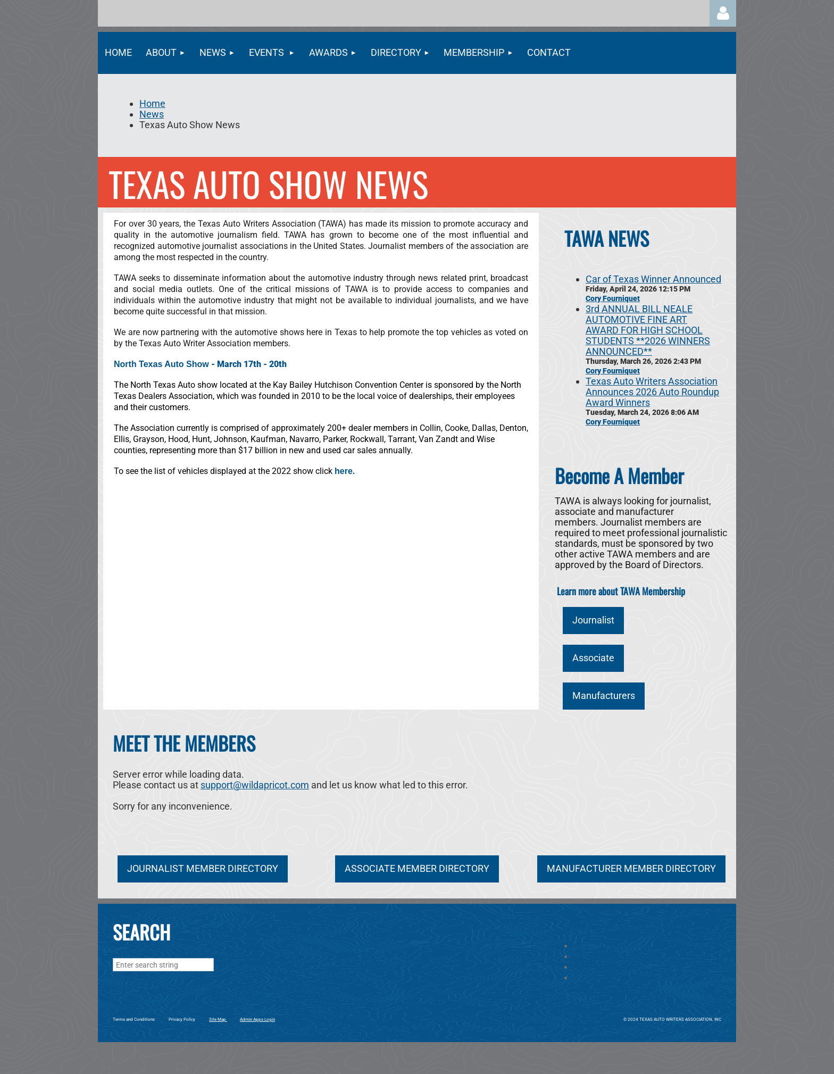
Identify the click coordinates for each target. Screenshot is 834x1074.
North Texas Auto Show (161, 364)
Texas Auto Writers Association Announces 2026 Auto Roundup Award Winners (652, 392)
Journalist (593, 620)
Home (152, 103)
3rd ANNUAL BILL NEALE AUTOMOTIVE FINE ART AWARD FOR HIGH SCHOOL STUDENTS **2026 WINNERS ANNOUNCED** (648, 330)
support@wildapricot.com (255, 784)
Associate (593, 657)
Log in (723, 13)
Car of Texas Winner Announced (653, 279)
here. (345, 471)
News (151, 114)
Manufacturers (603, 695)
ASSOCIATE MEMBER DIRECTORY (417, 868)
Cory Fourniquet (613, 298)
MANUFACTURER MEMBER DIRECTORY (631, 868)
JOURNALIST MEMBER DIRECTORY (202, 868)
